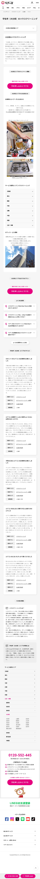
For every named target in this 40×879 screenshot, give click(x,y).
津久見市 (18, 724)
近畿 (8, 210)
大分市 (27, 720)
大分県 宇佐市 (19, 404)
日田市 (27, 722)
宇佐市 (7, 722)
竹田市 (17, 726)
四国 (8, 220)
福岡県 (8, 703)
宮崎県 (8, 733)
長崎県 (8, 710)
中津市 (7, 718)
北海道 (8, 191)
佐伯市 (27, 718)
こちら (17, 178)
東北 (8, 196)
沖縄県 (8, 740)
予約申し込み (29, 876)
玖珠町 (27, 724)
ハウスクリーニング (16, 11)
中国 (8, 215)
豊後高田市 (18, 728)
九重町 (17, 718)
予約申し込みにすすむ (20, 86)
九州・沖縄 (10, 225)
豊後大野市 (8, 728)
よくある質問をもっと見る (20, 342)
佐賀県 (8, 706)
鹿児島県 (8, 737)
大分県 (24, 11)
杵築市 (7, 724)
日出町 (17, 722)
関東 (8, 201)
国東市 (17, 720)
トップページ (6, 11)
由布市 (7, 726)
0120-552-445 (13, 876)
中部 (8, 206)
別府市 (7, 720)
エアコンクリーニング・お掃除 (23, 400)
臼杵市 (27, 726)
